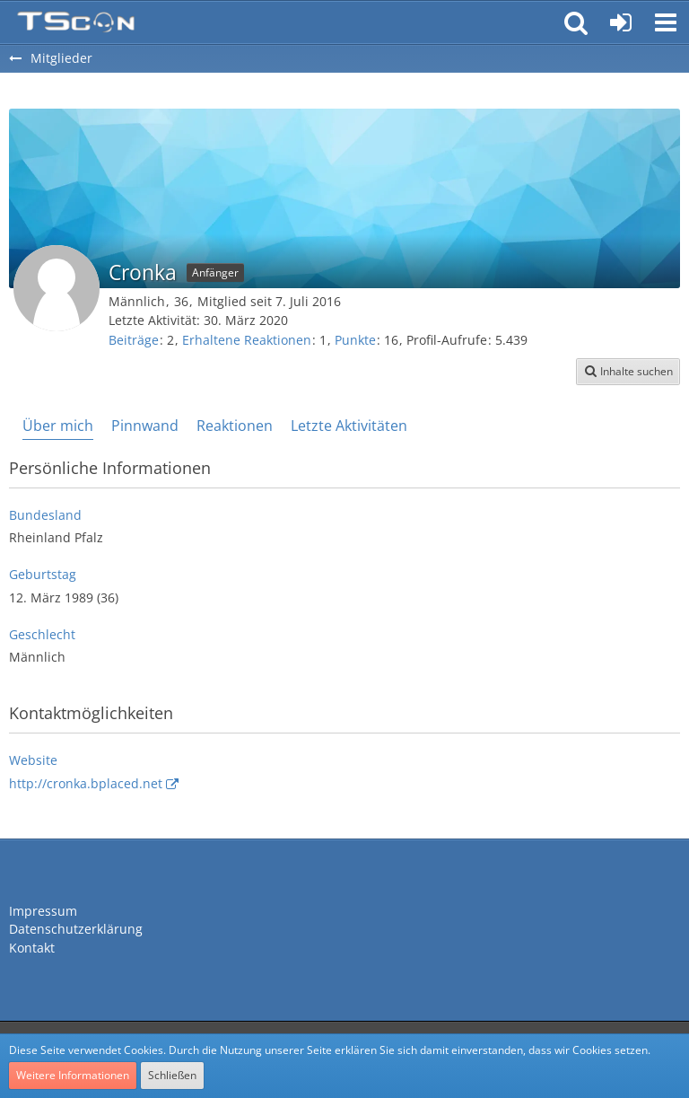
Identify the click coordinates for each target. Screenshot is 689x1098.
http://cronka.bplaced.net (85, 783)
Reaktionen (234, 425)
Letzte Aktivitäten (349, 425)
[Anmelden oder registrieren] (621, 22)
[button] (666, 22)
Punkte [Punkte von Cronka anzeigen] (355, 339)
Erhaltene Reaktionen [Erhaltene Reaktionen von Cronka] (246, 339)
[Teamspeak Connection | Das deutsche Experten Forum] (75, 22)
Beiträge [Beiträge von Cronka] (134, 339)
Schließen (172, 1075)
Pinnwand (145, 425)
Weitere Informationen (72, 1075)
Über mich (57, 425)
